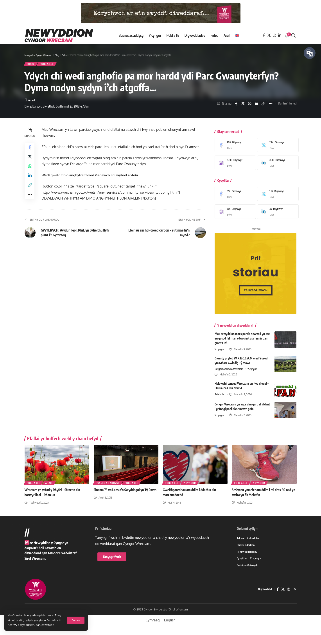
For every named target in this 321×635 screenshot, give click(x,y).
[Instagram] (274, 35)
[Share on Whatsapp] (249, 105)
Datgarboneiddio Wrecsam (230, 368)
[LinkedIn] (279, 35)
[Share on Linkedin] (256, 105)
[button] (75, 620)
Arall (50, 484)
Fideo (32, 64)
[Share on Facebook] (235, 105)
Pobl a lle (51, 64)
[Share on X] (242, 105)
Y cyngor (219, 348)
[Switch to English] (237, 35)
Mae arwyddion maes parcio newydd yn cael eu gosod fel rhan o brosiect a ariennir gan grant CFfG (242, 337)
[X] (269, 35)
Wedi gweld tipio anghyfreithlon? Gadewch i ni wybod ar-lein (92, 177)
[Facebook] (264, 35)
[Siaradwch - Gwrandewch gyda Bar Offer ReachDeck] (310, 53)
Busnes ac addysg (108, 484)
